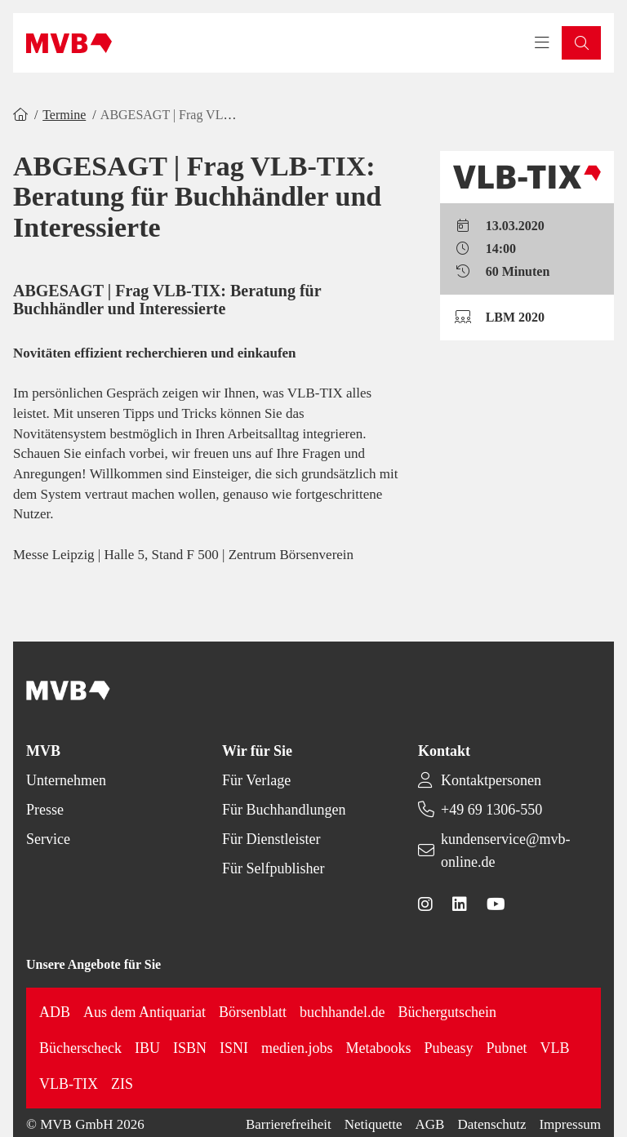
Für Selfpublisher (273, 868)
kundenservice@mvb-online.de (506, 850)
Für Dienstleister (271, 839)
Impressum (570, 1124)
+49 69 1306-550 (491, 810)
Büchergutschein (447, 1012)
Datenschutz (491, 1124)
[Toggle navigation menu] (542, 43)
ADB (54, 1012)
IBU (147, 1048)
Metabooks (378, 1048)
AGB (430, 1124)
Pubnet (506, 1048)
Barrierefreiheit (288, 1124)
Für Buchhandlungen (283, 810)
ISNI (234, 1048)
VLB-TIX (68, 1084)
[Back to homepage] (69, 43)
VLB (554, 1048)
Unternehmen (66, 780)
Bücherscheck (80, 1048)
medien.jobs (297, 1048)
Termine (64, 115)
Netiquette (373, 1124)
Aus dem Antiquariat (144, 1012)
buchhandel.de (342, 1012)
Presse (45, 810)
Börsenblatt (253, 1012)
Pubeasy (448, 1048)
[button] (581, 43)
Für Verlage (256, 780)
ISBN (190, 1048)
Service (48, 839)
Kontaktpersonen (491, 780)
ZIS (122, 1084)
